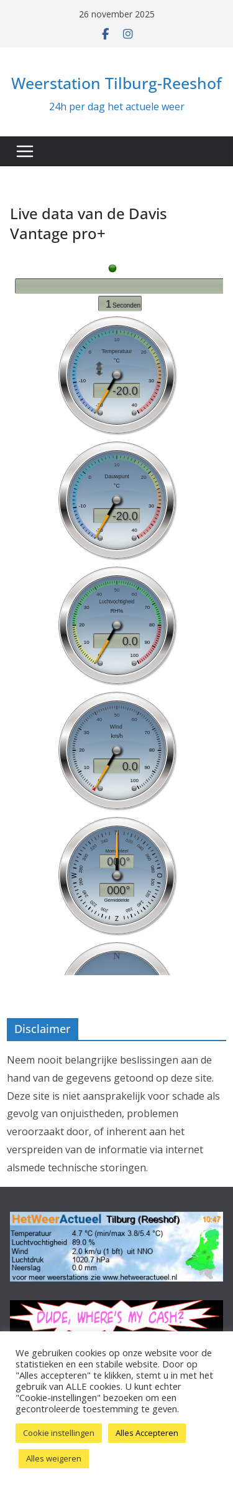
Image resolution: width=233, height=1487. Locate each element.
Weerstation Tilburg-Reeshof (116, 82)
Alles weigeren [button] (53, 1458)
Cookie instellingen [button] (58, 1432)
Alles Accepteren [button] (147, 1432)
